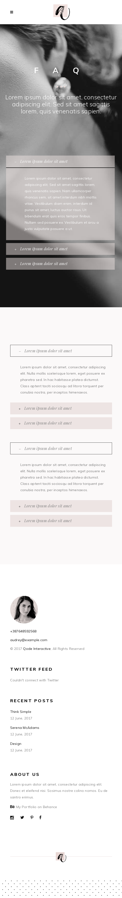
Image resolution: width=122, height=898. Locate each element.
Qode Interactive (36, 648)
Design (16, 743)
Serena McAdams (25, 727)
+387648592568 (23, 631)
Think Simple (20, 711)
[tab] (60, 161)
